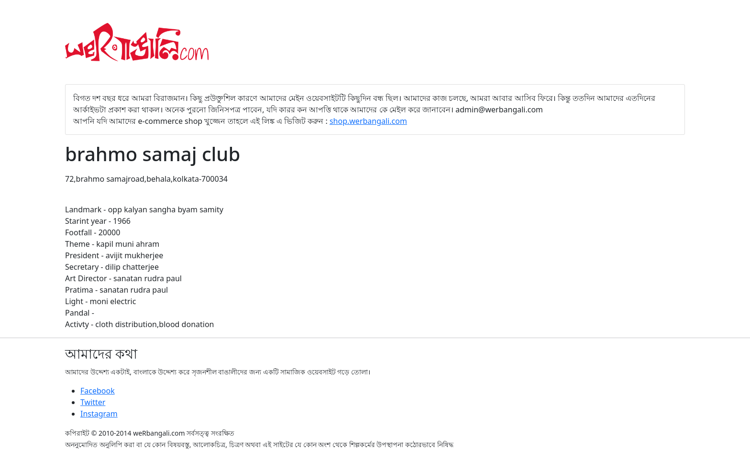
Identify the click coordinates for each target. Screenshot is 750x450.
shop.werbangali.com (368, 121)
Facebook (97, 390)
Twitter (92, 402)
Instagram (99, 413)
